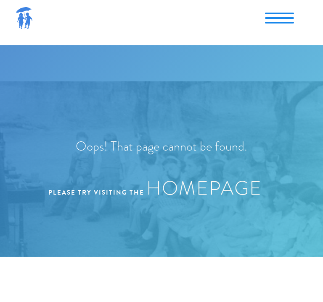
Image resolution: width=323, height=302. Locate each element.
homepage (204, 188)
